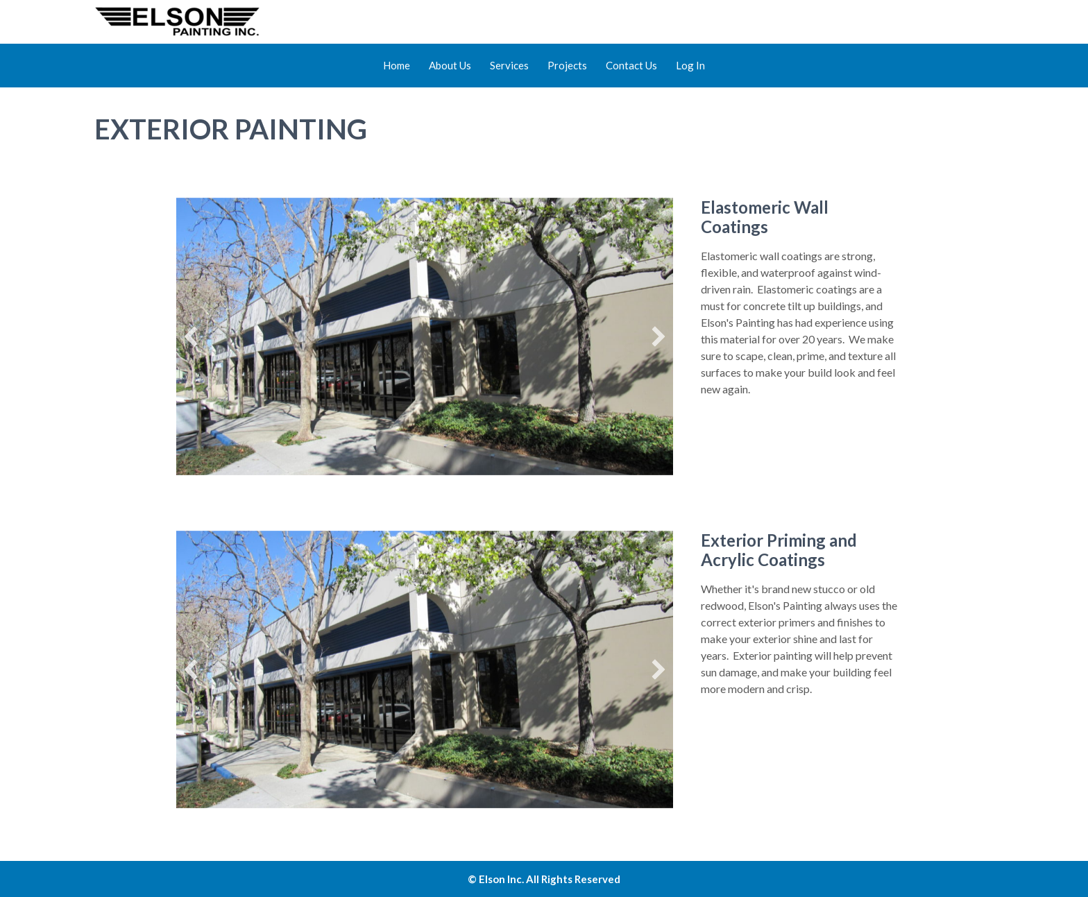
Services (509, 65)
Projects (567, 65)
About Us (450, 65)
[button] (191, 336)
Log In (690, 65)
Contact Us (631, 65)
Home (396, 65)
